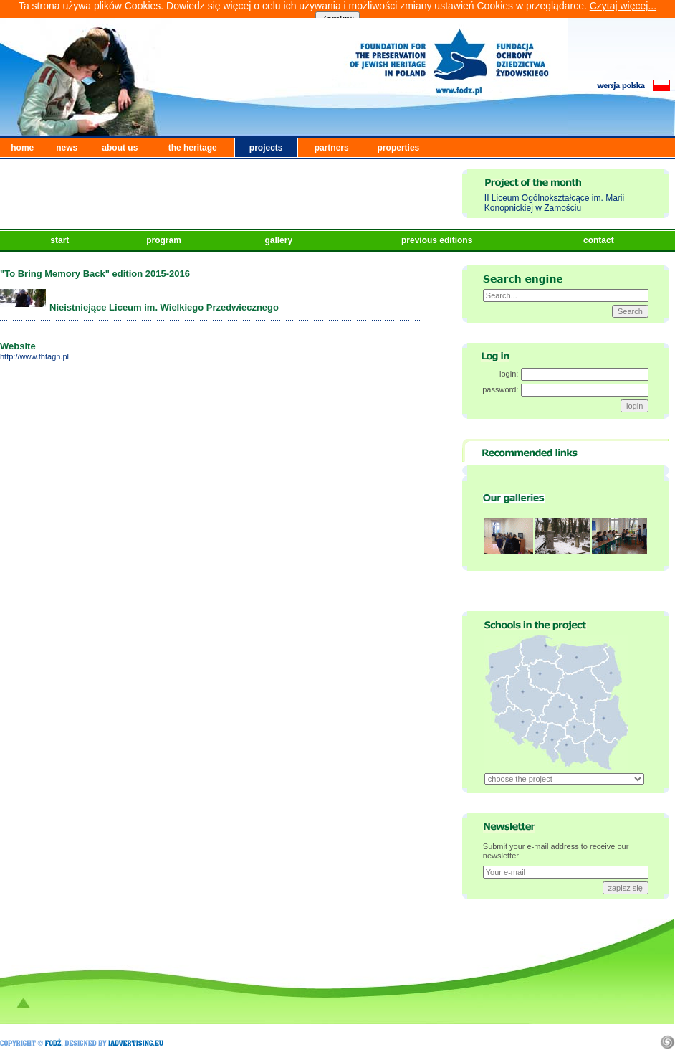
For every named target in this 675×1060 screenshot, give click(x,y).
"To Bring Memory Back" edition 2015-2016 (95, 273)
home (22, 148)
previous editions (438, 240)
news (66, 148)
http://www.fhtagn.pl (34, 356)
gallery (279, 240)
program (165, 240)
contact (599, 240)
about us (120, 148)
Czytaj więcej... (623, 5)
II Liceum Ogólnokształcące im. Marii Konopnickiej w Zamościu (554, 203)
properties (399, 148)
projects (266, 148)
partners (332, 148)
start (60, 240)
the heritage (192, 148)
